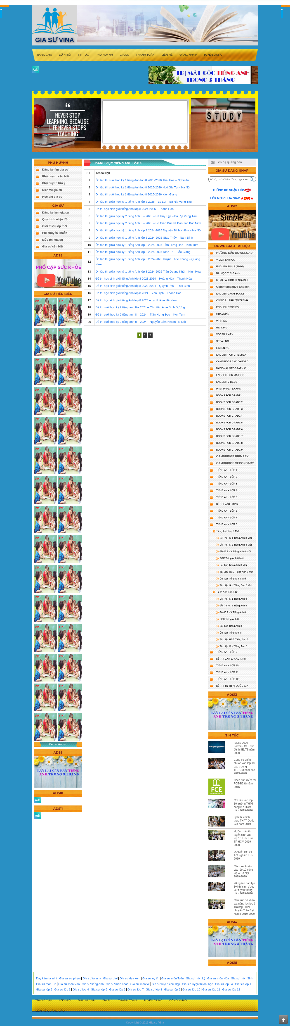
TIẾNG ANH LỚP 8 (226, 524)
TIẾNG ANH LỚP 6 (226, 510)
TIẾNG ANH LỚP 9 (226, 652)
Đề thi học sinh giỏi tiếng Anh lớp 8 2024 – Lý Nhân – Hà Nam (136, 300)
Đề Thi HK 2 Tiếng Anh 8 (233, 605)
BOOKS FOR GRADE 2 (229, 402)
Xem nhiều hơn (58, 744)
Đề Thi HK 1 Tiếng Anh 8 (233, 598)
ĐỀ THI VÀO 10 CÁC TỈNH (231, 658)
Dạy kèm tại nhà (46, 978)
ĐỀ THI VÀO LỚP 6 (227, 504)
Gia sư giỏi (110, 978)
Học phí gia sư (52, 196)
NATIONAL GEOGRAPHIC (231, 368)
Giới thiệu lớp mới (54, 226)
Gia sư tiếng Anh (93, 984)
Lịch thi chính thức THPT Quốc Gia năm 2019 (244, 821)
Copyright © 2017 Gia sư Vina (145, 1022)
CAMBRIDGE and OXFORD (232, 361)
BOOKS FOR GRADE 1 (229, 395)
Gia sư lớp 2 (44, 989)
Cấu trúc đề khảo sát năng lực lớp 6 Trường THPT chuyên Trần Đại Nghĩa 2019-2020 (244, 907)
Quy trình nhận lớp (55, 219)
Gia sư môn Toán (172, 978)
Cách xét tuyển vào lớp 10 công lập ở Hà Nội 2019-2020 (243, 871)
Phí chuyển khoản (54, 233)
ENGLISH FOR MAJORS (230, 375)
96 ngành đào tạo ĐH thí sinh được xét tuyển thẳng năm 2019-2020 (244, 888)
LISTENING (222, 348)
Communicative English (233, 286)
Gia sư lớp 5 (99, 989)
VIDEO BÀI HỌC (225, 259)
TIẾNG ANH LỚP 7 (226, 517)
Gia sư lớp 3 (62, 989)
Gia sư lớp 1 (243, 984)
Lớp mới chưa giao (225, 198)
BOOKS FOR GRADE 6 (229, 429)
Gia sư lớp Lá (224, 984)
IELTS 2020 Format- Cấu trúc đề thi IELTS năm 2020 (244, 748)
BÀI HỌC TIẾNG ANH (228, 273)
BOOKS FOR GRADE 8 (229, 443)
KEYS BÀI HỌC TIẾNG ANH (232, 280)
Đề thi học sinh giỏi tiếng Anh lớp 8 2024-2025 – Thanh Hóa (134, 209)
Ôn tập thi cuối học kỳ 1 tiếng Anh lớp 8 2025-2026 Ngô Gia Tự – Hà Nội (142, 187)
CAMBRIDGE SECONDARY (235, 463)
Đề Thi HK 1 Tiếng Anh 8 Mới (236, 538)
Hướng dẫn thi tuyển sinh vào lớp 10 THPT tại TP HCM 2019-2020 (243, 838)
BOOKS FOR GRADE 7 (229, 436)
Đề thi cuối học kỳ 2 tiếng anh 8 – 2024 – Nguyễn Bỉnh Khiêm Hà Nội (140, 321)
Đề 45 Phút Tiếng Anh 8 (233, 612)
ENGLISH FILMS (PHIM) (230, 266)
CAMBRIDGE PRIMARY (232, 456)
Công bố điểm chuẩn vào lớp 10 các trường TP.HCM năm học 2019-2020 (244, 766)
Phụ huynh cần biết (55, 176)
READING (222, 327)
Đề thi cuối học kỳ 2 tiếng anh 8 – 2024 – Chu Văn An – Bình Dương (140, 307)
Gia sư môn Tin (46, 984)
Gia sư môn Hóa (218, 978)
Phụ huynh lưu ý (53, 183)
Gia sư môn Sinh (242, 978)
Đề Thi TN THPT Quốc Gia (232, 685)
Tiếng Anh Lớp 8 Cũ (227, 592)
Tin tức (83, 54)
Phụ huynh (104, 54)
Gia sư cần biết (52, 246)
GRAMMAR (222, 314)
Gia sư (124, 54)
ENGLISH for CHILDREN (231, 354)
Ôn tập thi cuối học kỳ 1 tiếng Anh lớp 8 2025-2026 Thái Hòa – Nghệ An (142, 180)
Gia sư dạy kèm (130, 978)
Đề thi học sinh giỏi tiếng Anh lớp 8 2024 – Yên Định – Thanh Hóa (138, 293)
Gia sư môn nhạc (117, 984)
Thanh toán (145, 54)
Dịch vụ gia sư (52, 190)
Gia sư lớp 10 (191, 989)
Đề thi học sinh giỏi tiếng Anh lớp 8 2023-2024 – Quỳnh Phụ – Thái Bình (142, 285)
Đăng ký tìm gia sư (55, 169)
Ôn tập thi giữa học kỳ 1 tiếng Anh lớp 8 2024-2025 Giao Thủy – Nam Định (144, 237)
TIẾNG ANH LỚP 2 (226, 476)
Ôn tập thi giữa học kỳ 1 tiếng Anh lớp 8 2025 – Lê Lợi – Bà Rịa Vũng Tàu (143, 201)
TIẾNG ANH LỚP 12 (227, 679)
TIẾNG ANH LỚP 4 (226, 490)
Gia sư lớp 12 (231, 989)
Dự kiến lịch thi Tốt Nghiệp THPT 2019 (244, 855)
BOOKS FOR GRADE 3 (229, 409)
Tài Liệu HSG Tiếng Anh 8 (234, 639)
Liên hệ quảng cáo (229, 162)
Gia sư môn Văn (69, 984)
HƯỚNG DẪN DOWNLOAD (234, 252)
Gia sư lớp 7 (135, 989)
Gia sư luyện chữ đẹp (166, 984)
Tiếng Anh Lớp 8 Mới (227, 531)
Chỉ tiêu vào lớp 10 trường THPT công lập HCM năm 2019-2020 (243, 805)
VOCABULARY (224, 334)
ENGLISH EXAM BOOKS (230, 293)
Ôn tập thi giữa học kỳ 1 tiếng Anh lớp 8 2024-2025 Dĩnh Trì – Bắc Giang (142, 252)
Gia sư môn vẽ (139, 984)
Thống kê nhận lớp (228, 190)
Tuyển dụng (213, 54)
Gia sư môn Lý (195, 978)
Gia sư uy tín (150, 978)
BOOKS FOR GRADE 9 (229, 449)
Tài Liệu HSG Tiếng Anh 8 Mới (236, 571)
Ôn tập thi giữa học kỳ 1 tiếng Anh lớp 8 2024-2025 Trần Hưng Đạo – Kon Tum (146, 245)
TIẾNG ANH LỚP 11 (227, 672)
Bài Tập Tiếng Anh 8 (231, 626)
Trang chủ (43, 54)
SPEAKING (222, 341)
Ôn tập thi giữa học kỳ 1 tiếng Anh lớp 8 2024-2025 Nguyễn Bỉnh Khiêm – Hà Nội (148, 230)
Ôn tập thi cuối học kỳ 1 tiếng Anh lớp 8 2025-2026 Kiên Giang (136, 194)
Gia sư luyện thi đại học (197, 984)
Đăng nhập (188, 54)
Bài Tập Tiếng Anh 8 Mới (233, 565)
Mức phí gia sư (52, 239)
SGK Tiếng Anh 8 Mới (232, 558)
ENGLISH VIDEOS (226, 381)
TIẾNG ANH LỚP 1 (226, 470)
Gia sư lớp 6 (117, 989)
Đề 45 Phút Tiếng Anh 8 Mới (235, 551)
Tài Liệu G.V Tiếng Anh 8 (233, 646)
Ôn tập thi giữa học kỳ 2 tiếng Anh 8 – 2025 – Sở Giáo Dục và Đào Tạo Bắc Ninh (148, 223)
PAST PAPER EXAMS (228, 388)
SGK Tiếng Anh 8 (229, 619)
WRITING (221, 320)
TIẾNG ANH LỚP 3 (226, 483)
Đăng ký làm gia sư (55, 212)
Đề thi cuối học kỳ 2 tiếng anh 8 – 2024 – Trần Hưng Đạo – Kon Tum (140, 314)
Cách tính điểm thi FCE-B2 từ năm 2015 (245, 783)
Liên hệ (166, 54)
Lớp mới (65, 54)
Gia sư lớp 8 (154, 989)
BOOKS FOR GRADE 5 (229, 422)
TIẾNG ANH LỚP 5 (226, 497)
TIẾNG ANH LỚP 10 (227, 665)
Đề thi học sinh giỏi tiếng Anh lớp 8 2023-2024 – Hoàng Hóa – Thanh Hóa (143, 278)
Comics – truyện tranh (232, 300)
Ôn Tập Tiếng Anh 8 (231, 632)
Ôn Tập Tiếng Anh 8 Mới (233, 578)
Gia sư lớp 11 (211, 989)
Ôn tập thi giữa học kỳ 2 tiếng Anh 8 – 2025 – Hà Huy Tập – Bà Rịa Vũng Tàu (145, 216)
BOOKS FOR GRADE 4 (229, 415)
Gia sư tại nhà (92, 978)
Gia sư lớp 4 (81, 989)
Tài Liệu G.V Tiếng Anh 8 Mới (236, 585)
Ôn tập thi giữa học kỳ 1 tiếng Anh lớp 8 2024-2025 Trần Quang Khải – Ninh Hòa (147, 271)
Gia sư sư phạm (69, 978)
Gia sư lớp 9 (172, 989)
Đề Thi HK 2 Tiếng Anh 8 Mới (236, 544)
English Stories (227, 307)
